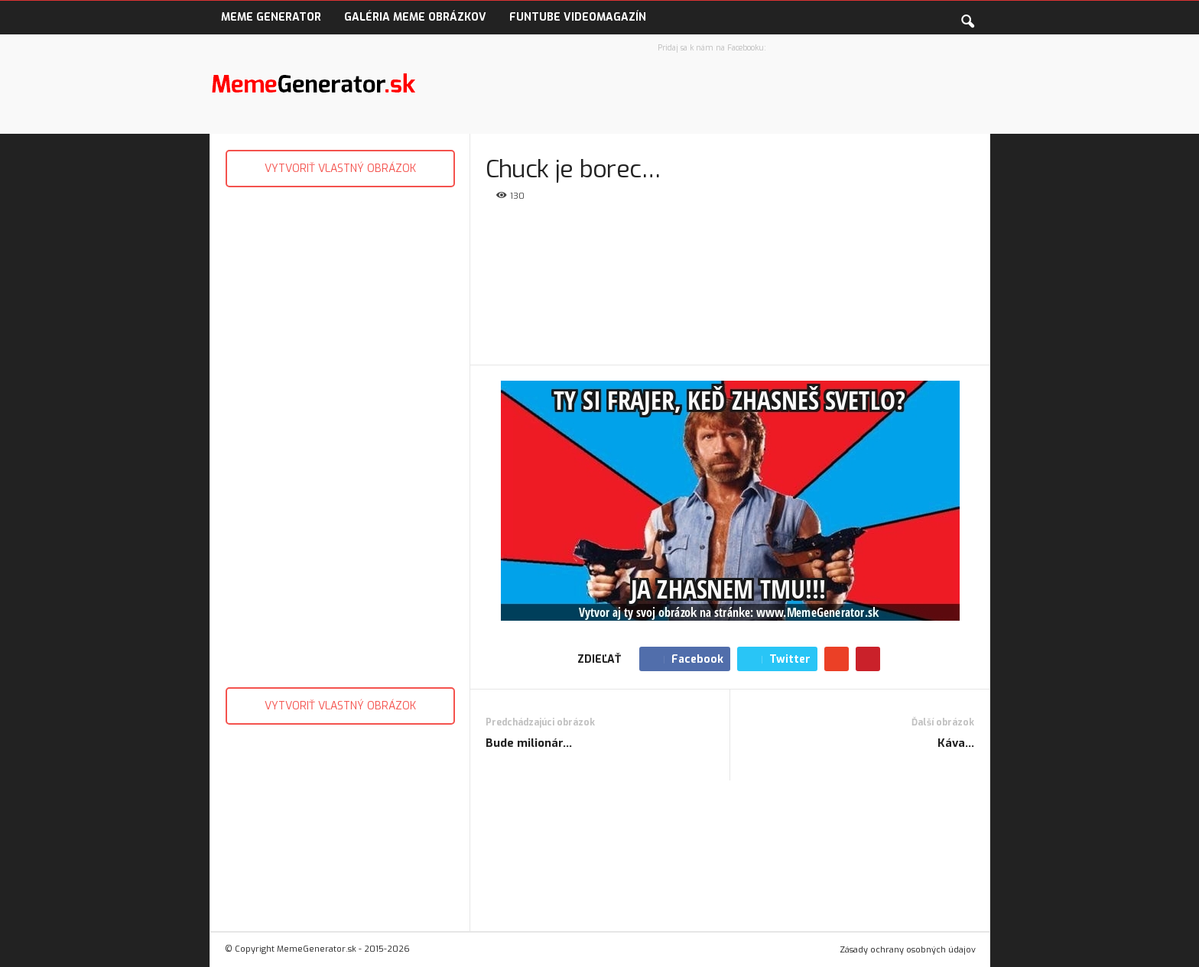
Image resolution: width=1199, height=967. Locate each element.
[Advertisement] (339, 433)
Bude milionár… (529, 743)
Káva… (955, 743)
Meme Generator (271, 17)
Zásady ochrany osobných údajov (908, 950)
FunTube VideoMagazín (577, 17)
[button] (967, 18)
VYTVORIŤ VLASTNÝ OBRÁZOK (340, 168)
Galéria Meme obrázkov (415, 17)
